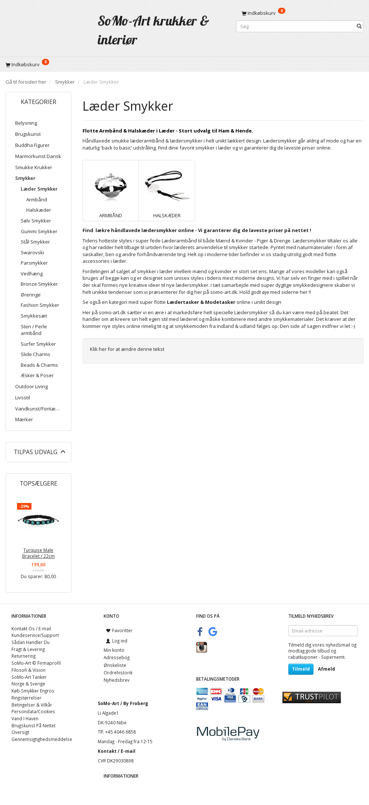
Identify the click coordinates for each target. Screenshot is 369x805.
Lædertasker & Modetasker (201, 302)
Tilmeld (301, 669)
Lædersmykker (251, 312)
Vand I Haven (24, 718)
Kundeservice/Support (35, 635)
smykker (205, 147)
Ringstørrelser (26, 698)
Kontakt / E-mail (116, 751)
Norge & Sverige (28, 684)
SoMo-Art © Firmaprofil (36, 663)
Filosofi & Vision (28, 670)
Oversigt (20, 732)
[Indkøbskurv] (299, 13)
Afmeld (326, 669)
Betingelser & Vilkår (31, 705)
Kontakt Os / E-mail (31, 628)
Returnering (23, 656)
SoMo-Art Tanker (29, 677)
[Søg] (359, 26)
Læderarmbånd (179, 240)
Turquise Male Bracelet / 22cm (38, 553)
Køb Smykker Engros (32, 691)
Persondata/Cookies (33, 711)
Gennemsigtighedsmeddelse (41, 739)
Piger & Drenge (274, 240)
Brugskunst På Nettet (33, 725)
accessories (96, 261)
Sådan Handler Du (30, 642)
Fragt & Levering (28, 649)
